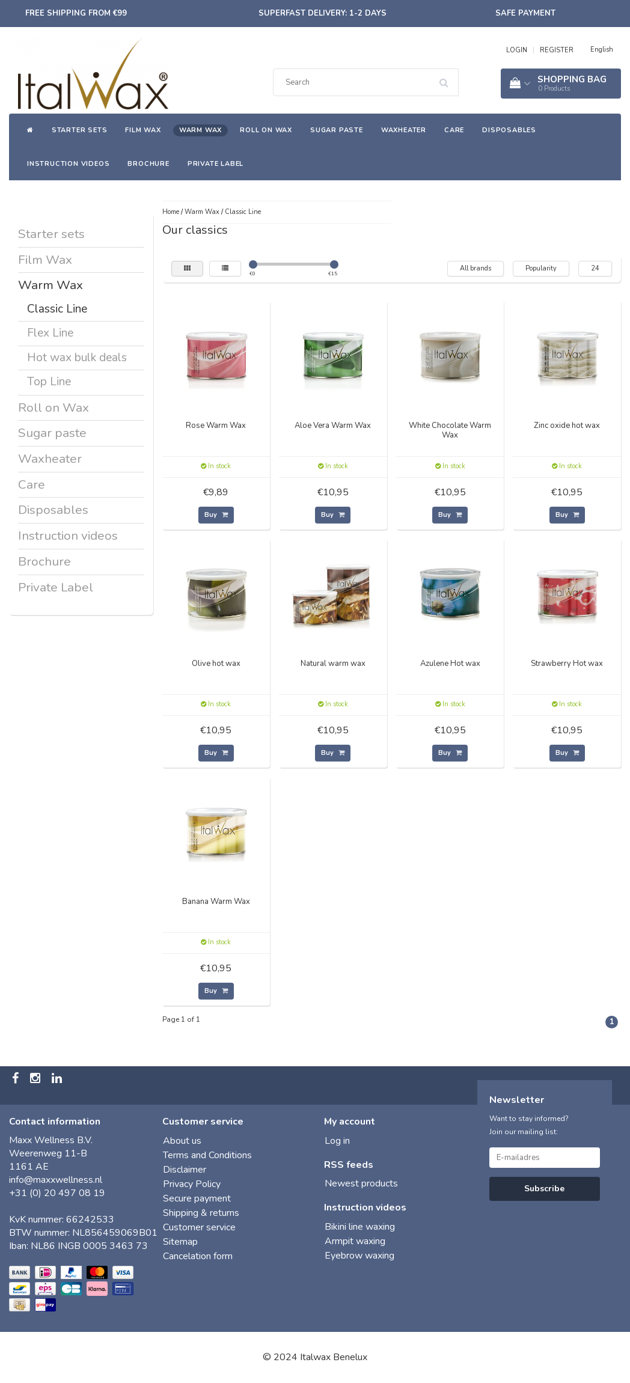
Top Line (49, 381)
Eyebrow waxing (359, 1255)
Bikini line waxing (360, 1226)
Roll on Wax (266, 130)
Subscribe (544, 1188)
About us (182, 1140)
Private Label (215, 163)
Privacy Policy (192, 1184)
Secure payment (197, 1198)
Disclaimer (184, 1169)
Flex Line (50, 333)
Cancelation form (198, 1256)
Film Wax (143, 130)
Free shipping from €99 (76, 13)
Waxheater (403, 130)
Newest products (361, 1183)
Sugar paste (336, 130)
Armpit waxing (355, 1241)
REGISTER (556, 50)
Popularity (541, 268)
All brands (475, 268)
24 (595, 268)
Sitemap (180, 1241)
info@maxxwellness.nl (55, 1179)
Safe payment (525, 13)
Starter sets (80, 130)
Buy (216, 514)
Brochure (148, 163)
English (601, 49)
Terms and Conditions (207, 1155)
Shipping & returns (201, 1213)
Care (454, 130)
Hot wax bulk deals (77, 357)
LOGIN (516, 50)
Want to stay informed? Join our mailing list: (529, 1125)
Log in (337, 1140)
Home (170, 211)
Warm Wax (200, 130)
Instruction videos (68, 163)
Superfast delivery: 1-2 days (322, 13)
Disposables (509, 130)
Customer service (199, 1227)
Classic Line (57, 309)
